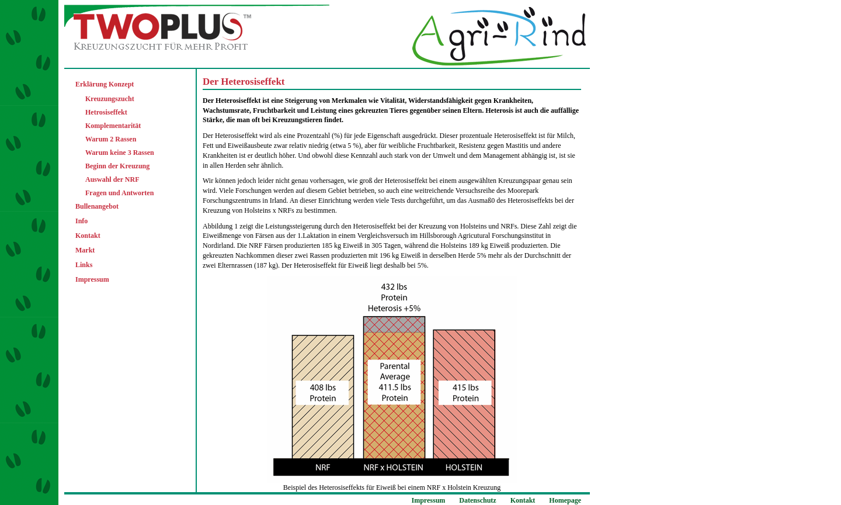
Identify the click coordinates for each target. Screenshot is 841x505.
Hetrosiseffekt (106, 112)
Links (83, 265)
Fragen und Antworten (119, 193)
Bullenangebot (97, 206)
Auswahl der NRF (112, 179)
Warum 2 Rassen (110, 139)
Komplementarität (113, 126)
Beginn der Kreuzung (117, 166)
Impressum (92, 279)
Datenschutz (477, 500)
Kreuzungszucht (109, 99)
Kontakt (87, 235)
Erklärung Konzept (104, 84)
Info (81, 221)
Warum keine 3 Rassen (119, 152)
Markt (85, 250)
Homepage (565, 500)
